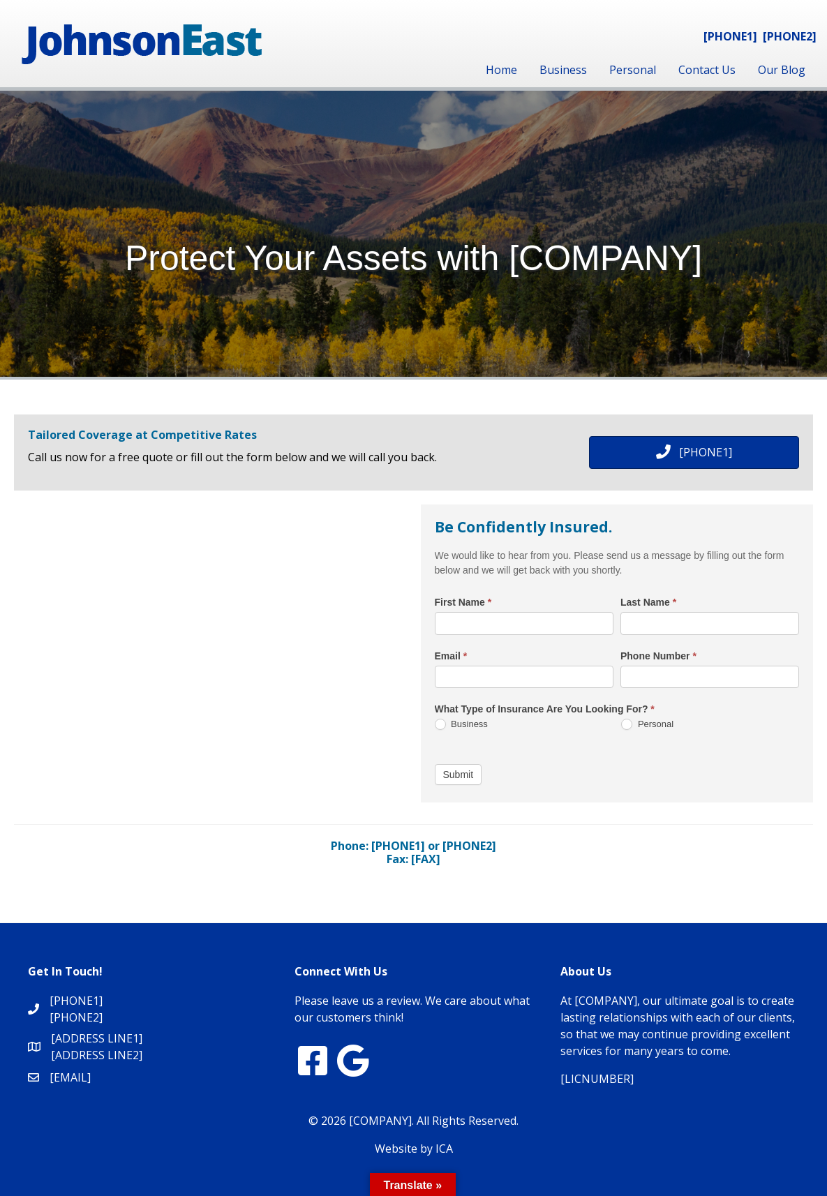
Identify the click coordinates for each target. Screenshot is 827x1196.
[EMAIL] (70, 1077)
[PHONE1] (730, 36)
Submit (458, 774)
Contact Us (707, 69)
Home (501, 69)
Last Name (648, 602)
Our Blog (781, 69)
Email (451, 655)
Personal (632, 69)
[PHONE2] (790, 36)
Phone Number (658, 655)
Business (563, 69)
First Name (463, 602)
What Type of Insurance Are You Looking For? (545, 709)
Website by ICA (414, 1148)
